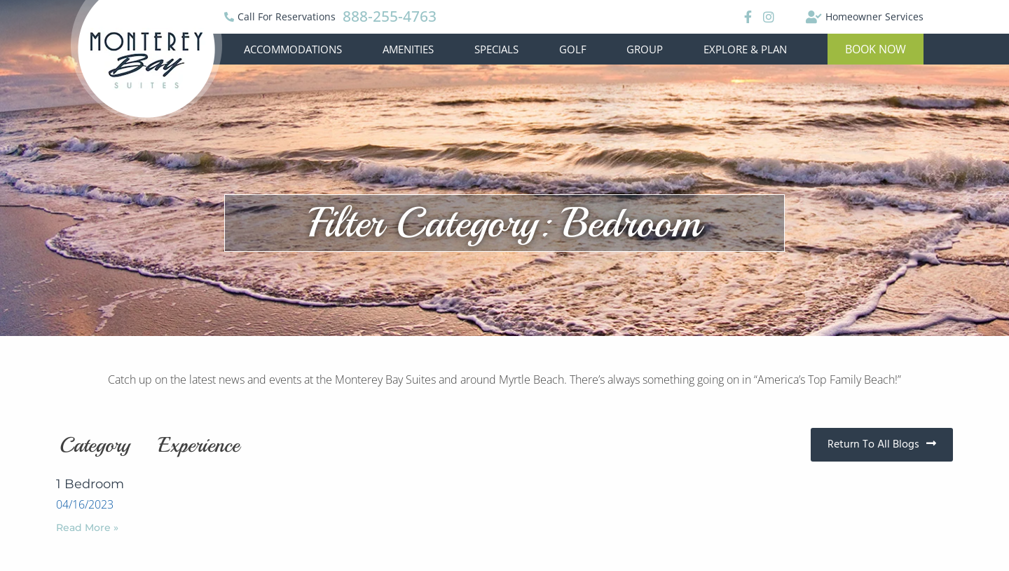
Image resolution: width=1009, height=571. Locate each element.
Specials (496, 49)
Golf (572, 49)
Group (644, 49)
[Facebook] (745, 17)
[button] (876, 49)
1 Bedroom (90, 484)
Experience (199, 444)
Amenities (408, 49)
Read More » (87, 527)
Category (95, 444)
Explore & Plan (745, 49)
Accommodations (293, 49)
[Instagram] (768, 17)
